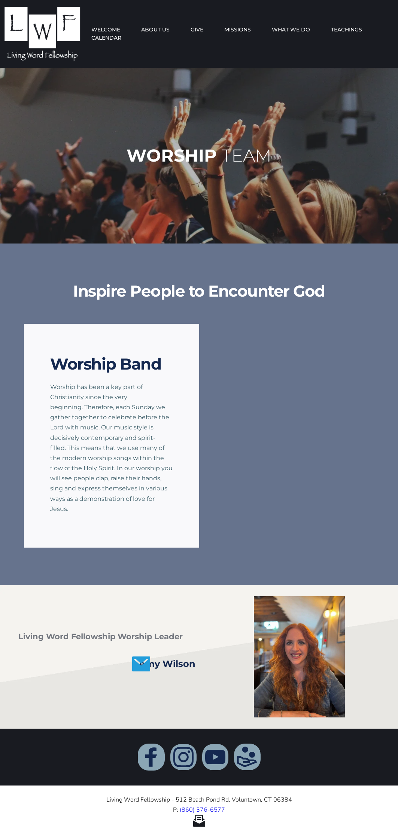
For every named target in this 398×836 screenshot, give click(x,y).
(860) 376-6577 (202, 810)
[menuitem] (105, 29)
